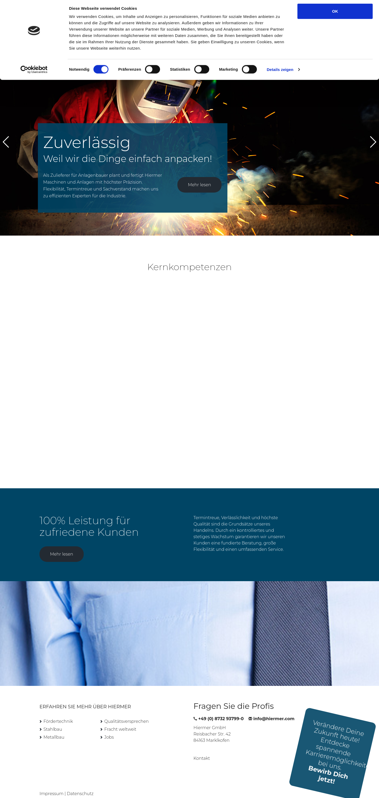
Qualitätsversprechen (126, 714)
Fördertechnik (58, 714)
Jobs (109, 730)
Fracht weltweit (120, 722)
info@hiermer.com (274, 711)
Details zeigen (280, 72)
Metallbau (53, 730)
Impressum (51, 786)
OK (335, 14)
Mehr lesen (199, 177)
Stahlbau (52, 722)
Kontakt (201, 751)
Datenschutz (80, 786)
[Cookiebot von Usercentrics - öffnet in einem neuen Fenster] (34, 72)
